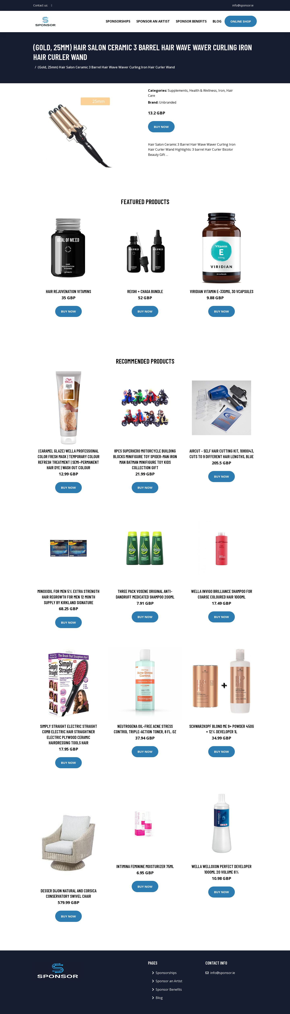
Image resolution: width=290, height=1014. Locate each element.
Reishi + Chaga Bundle (145, 291)
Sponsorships (118, 21)
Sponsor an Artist (153, 21)
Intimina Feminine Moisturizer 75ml (145, 866)
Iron (221, 90)
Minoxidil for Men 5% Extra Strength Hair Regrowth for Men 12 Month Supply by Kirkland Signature (68, 597)
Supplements (178, 90)
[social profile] (52, 5)
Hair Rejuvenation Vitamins (68, 291)
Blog (217, 21)
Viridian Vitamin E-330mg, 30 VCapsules (221, 291)
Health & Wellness (203, 90)
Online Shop (240, 21)
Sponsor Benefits (191, 21)
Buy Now (161, 127)
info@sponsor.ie (243, 5)
